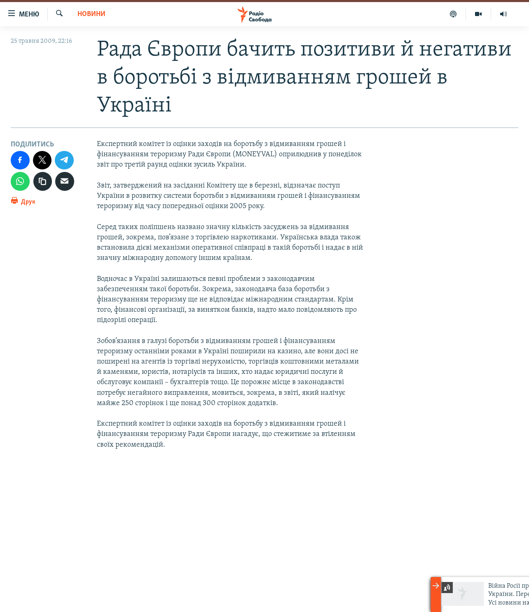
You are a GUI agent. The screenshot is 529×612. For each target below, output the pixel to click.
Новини (91, 14)
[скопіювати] (42, 181)
